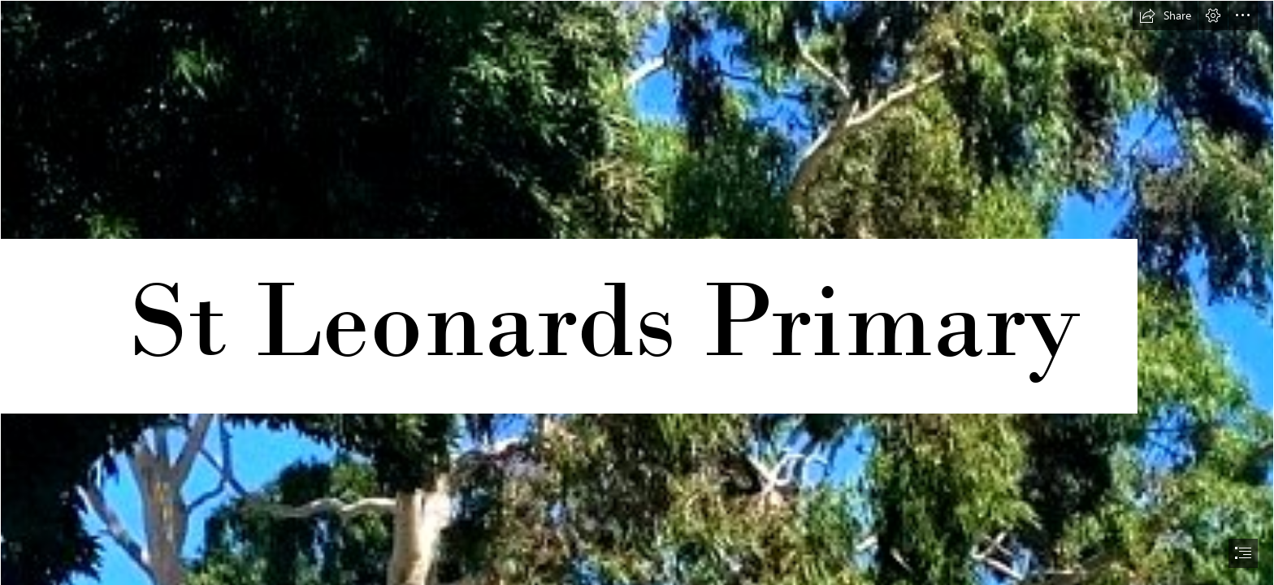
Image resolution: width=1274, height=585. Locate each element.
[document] (637, 292)
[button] (1165, 15)
